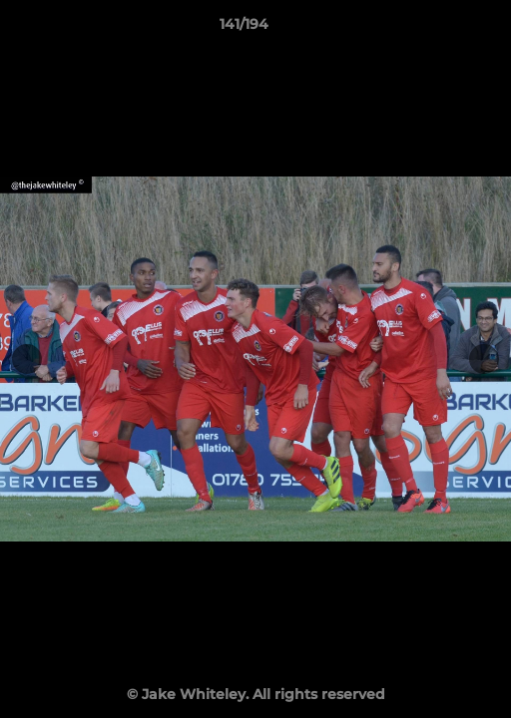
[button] (439, 29)
